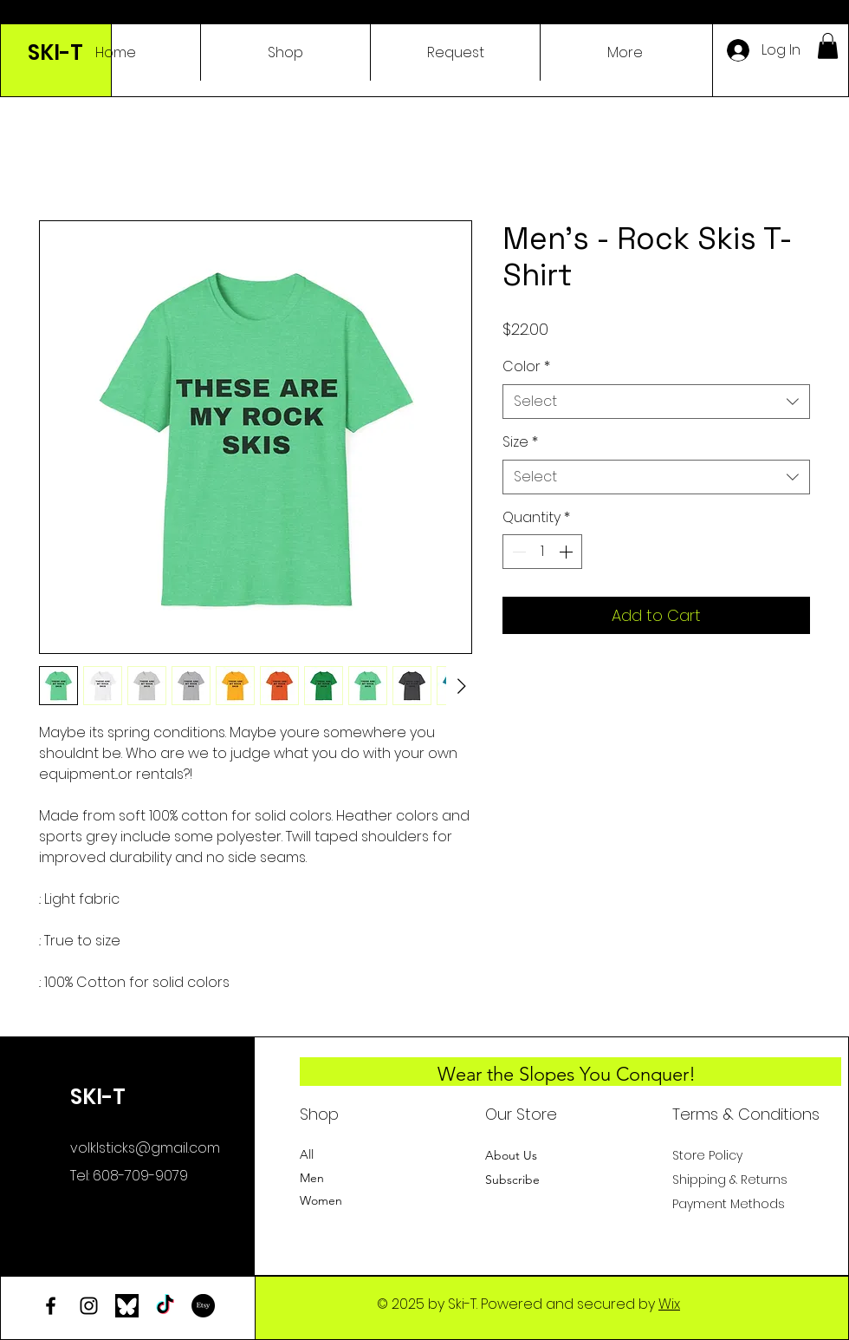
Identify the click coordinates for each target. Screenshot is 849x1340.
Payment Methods (730, 1204)
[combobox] (656, 401)
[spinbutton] (542, 551)
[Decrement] (517, 551)
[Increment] (567, 551)
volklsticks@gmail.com (145, 1148)
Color (526, 366)
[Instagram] (88, 1305)
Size (520, 442)
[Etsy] (203, 1305)
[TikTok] (165, 1305)
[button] (828, 46)
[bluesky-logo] (127, 1305)
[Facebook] (50, 1305)
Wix (669, 1304)
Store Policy (707, 1155)
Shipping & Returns (729, 1179)
